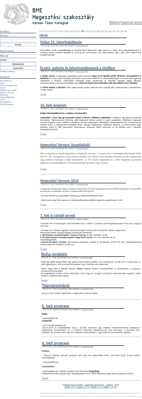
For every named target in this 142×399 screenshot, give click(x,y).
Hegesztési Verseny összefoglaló (65, 144)
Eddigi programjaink (8, 90)
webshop (136, 268)
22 (114, 31)
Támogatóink (5, 102)
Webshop (4, 95)
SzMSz (2, 99)
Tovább (43, 94)
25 (126, 31)
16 (90, 31)
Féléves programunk (8, 85)
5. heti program (55, 306)
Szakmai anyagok (7, 92)
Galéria (3, 88)
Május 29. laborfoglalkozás (61, 42)
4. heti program (55, 343)
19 (102, 31)
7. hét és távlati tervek (57, 215)
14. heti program (53, 105)
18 (98, 31)
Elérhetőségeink (6, 104)
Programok (127, 22)
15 (87, 31)
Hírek (2, 83)
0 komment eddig (82, 46)
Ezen (44, 293)
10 (67, 31)
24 (122, 31)
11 (71, 31)
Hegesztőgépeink (7, 97)
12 (75, 31)
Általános (114, 22)
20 (106, 31)
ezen (79, 195)
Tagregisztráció (56, 285)
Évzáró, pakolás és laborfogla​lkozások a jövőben (77, 67)
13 (78, 31)
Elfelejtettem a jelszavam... (7, 71)
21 (110, 31)
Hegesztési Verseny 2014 (59, 180)
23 (118, 31)
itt (113, 127)
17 (94, 31)
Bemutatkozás (6, 80)
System (138, 22)
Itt (73, 244)
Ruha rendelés (54, 254)
